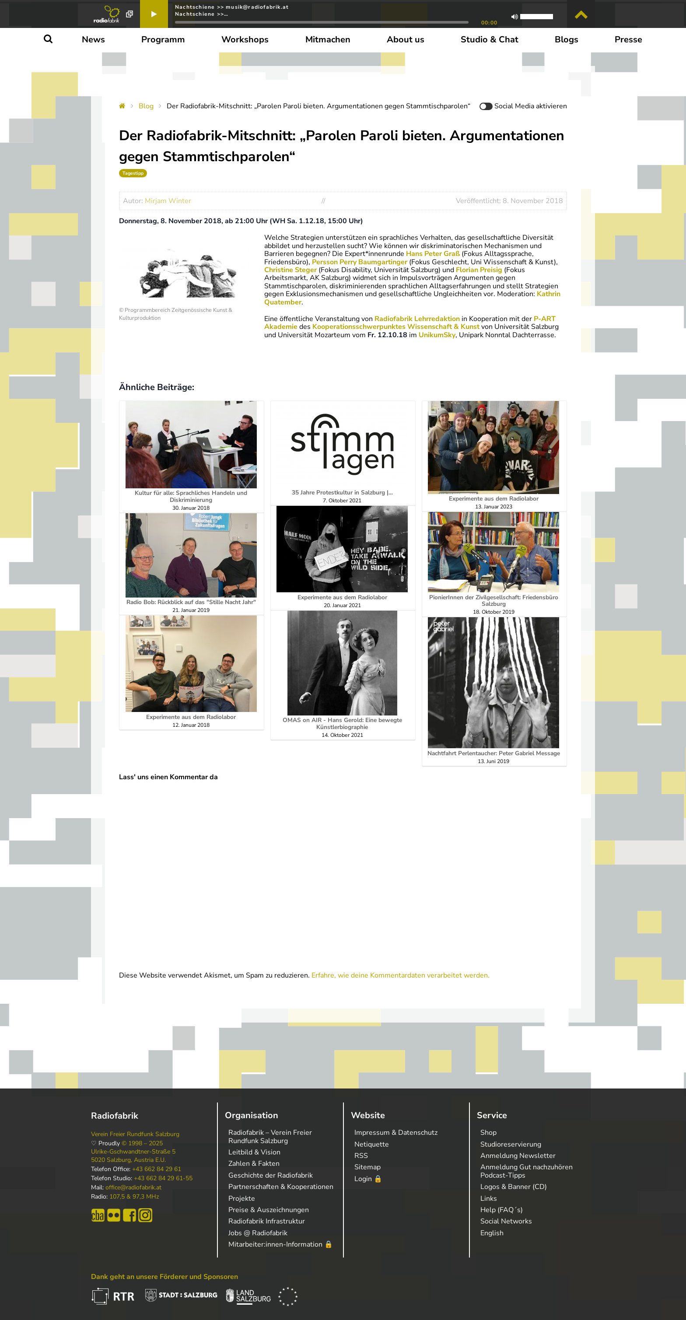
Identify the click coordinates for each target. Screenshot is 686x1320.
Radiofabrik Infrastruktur (266, 1221)
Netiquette (371, 1144)
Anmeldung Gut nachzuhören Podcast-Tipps (526, 1171)
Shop (488, 1132)
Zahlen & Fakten (254, 1163)
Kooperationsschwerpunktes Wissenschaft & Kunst (396, 327)
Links (488, 1198)
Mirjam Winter (168, 201)
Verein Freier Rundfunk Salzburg (135, 1134)
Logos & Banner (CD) (513, 1187)
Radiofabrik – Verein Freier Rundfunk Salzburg (270, 1136)
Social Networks (506, 1221)
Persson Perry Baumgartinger (359, 262)
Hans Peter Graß (433, 254)
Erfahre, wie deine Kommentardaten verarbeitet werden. (401, 975)
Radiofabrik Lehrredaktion (417, 319)
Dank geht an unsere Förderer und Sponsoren (164, 1277)
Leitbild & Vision (254, 1152)
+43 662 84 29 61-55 (163, 1178)
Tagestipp (133, 173)
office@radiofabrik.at (133, 1188)
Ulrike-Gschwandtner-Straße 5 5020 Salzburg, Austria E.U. (133, 1156)
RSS (361, 1156)
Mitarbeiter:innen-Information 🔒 (280, 1244)
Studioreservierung (510, 1144)
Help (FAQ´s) (501, 1210)
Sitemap (367, 1167)
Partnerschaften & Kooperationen (280, 1187)
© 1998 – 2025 (142, 1143)
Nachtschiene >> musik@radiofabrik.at (232, 6)
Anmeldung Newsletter (518, 1156)
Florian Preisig (479, 270)
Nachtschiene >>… (201, 13)
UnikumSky (437, 335)
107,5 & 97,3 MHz (134, 1197)
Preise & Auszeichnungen (268, 1210)
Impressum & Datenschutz (396, 1132)
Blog (146, 106)
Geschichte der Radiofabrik (270, 1175)
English (492, 1233)
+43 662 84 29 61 (156, 1169)
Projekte (241, 1198)
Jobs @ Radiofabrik (257, 1233)
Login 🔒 (368, 1179)
